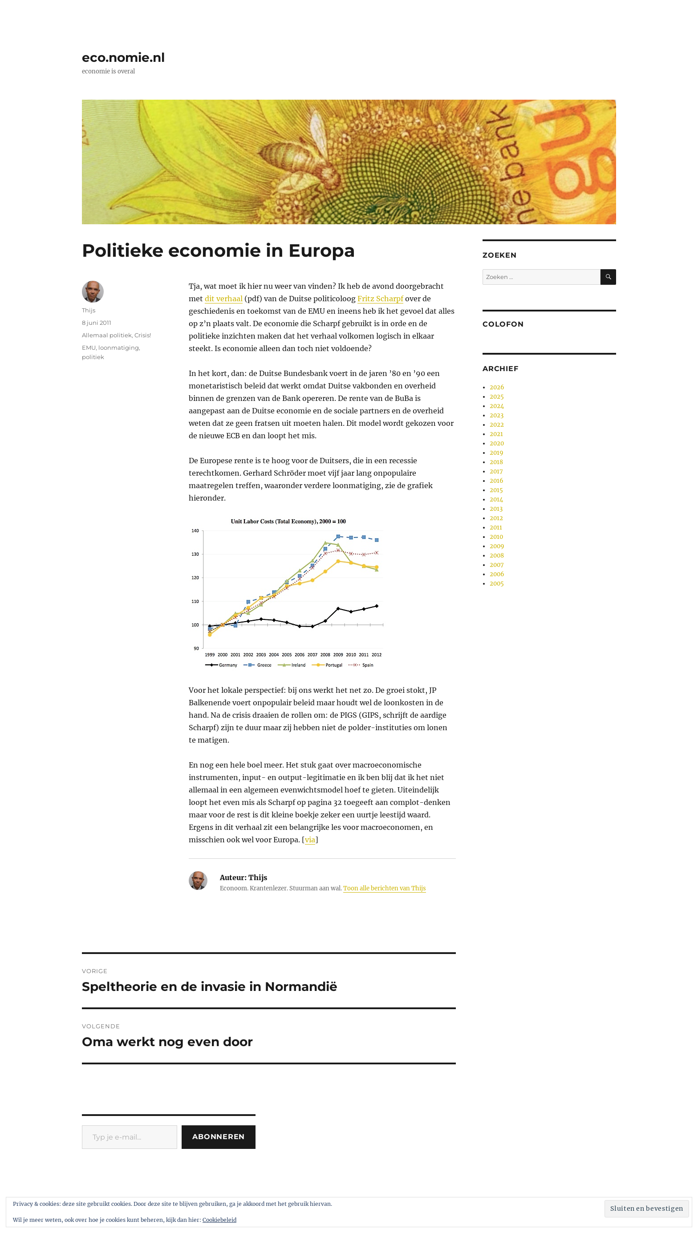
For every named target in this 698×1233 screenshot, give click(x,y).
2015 (496, 490)
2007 (497, 565)
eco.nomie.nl (123, 57)
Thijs (88, 310)
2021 (496, 434)
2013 (496, 509)
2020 (497, 443)
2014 (496, 499)
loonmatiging (118, 347)
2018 (496, 462)
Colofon (503, 324)
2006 (497, 574)
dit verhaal (224, 298)
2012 (496, 518)
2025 (497, 396)
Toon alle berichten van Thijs (384, 888)
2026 (497, 387)
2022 (497, 425)
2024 (497, 406)
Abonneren (218, 1136)
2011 (496, 527)
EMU (89, 347)
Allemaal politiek (107, 335)
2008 (497, 555)
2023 (496, 415)
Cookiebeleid (219, 1220)
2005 (497, 583)
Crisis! (142, 335)
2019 (496, 453)
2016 (496, 481)
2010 (496, 537)
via (310, 839)
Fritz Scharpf (380, 298)
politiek (93, 356)
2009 (497, 546)
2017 (496, 471)
